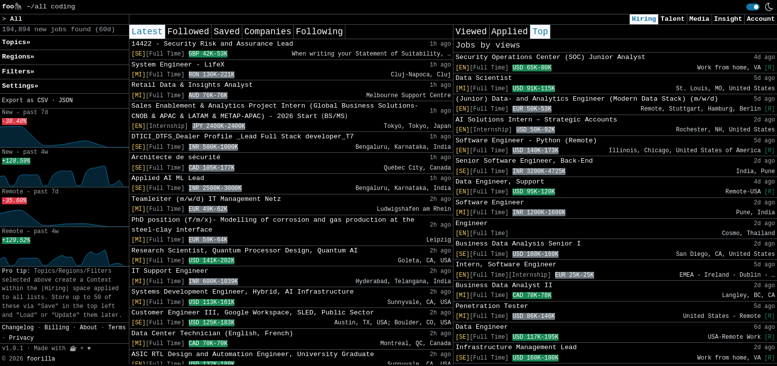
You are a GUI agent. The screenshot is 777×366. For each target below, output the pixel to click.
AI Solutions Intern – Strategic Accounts (536, 119)
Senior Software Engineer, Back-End (524, 161)
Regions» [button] (18, 57)
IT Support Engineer (169, 271)
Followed (188, 32)
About (89, 327)
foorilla (41, 359)
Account (761, 19)
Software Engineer (489, 202)
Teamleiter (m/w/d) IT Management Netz (206, 199)
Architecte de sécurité (175, 157)
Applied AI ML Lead (167, 178)
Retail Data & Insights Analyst (192, 85)
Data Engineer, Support (499, 181)
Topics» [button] (16, 42)
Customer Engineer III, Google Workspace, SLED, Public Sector (252, 312)
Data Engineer (481, 327)
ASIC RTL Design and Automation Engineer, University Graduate (252, 354)
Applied (510, 32)
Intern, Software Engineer (505, 264)
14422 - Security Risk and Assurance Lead (212, 44)
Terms (117, 327)
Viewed (471, 32)
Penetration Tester (491, 306)
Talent (673, 19)
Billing (57, 327)
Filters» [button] (18, 71)
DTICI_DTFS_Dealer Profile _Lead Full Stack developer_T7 (242, 136)
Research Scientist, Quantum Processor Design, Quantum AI (244, 250)
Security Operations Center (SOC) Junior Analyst (550, 57)
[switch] (753, 6)
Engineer (471, 223)
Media (699, 19)
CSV (42, 100)
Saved (227, 32)
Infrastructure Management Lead (516, 347)
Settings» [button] (20, 86)
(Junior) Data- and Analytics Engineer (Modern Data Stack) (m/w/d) (586, 99)
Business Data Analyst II (504, 285)
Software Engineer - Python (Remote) (526, 140)
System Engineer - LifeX (177, 64)
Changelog (18, 327)
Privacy (21, 338)
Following (319, 32)
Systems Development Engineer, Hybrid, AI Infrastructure (242, 292)
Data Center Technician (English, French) (212, 333)
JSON (65, 100)
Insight (728, 19)
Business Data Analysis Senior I (518, 243)
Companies (267, 32)
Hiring (644, 19)
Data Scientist (483, 78)
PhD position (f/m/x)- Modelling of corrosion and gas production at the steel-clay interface (272, 225)
